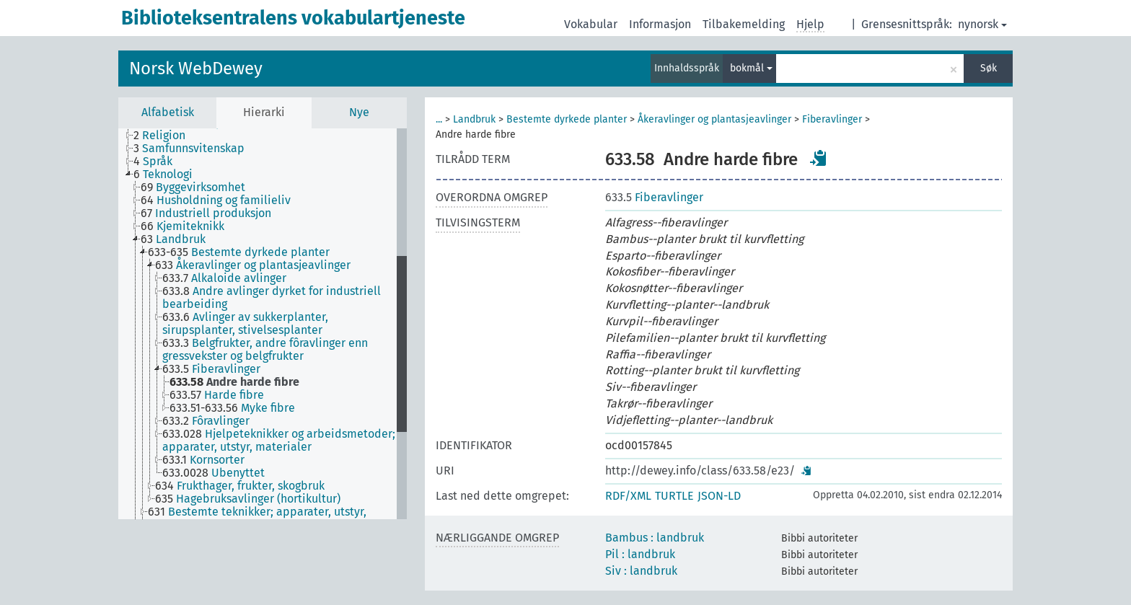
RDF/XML (628, 496)
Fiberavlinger (832, 119)
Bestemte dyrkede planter (566, 119)
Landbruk (474, 119)
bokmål (751, 68)
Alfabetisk (167, 112)
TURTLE (674, 496)
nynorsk (982, 24)
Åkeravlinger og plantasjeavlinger (714, 119)
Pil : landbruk (640, 554)
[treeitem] (165, 135)
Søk (988, 68)
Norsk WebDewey (196, 68)
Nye (359, 112)
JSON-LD (719, 496)
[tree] (262, 323)
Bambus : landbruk (654, 537)
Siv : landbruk (641, 571)
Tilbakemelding (744, 24)
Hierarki (264, 112)
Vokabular (590, 24)
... (439, 119)
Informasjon (660, 24)
